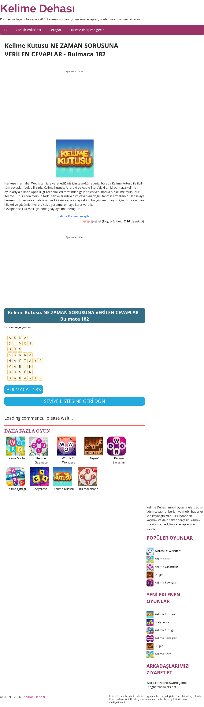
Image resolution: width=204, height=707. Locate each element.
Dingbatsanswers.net (161, 687)
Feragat (55, 30)
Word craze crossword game (167, 683)
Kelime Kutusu (161, 614)
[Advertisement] (74, 101)
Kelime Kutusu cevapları (74, 216)
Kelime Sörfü (159, 559)
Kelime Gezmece (162, 567)
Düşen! (155, 575)
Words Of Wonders (164, 551)
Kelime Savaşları (162, 583)
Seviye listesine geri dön (74, 401)
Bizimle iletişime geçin (87, 30)
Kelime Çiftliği (160, 630)
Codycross (158, 622)
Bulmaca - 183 (23, 389)
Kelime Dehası (37, 8)
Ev (5, 30)
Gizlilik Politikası (28, 30)
